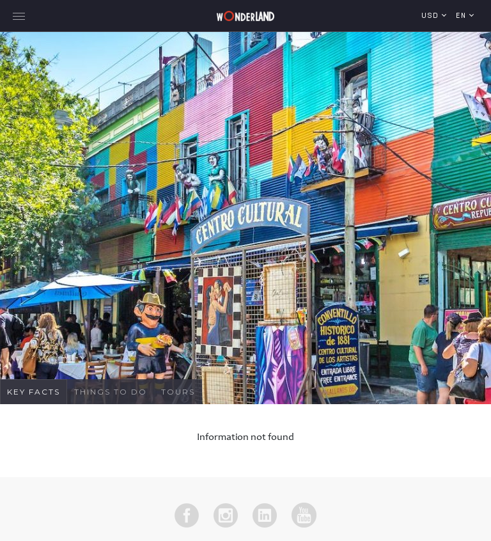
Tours (178, 391)
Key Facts (33, 391)
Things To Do (110, 391)
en (462, 16)
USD (431, 16)
